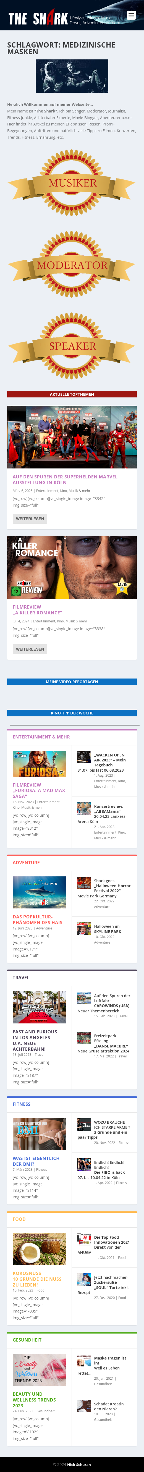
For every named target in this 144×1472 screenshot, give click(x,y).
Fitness (41, 1169)
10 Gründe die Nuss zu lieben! (37, 1279)
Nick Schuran (79, 1464)
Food (40, 1290)
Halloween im (107, 929)
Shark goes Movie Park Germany (103, 888)
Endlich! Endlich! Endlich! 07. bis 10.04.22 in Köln (101, 1170)
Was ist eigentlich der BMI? (36, 1161)
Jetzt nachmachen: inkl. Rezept (103, 1285)
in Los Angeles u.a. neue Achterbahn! (35, 1040)
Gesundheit (46, 1411)
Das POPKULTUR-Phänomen (37, 920)
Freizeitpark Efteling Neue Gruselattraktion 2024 (103, 1043)
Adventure (44, 928)
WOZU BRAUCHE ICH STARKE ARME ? (103, 1130)
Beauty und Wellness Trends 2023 (34, 1400)
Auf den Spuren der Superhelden (65, 480)
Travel (39, 1054)
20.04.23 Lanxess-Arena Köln (102, 814)
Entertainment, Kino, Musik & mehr (63, 490)
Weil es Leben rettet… (101, 1365)
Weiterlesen (30, 519)
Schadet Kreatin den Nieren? (109, 1406)
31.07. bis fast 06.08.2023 (101, 762)
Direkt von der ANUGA (103, 1245)
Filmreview (37, 610)
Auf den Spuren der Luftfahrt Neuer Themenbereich (103, 1003)
